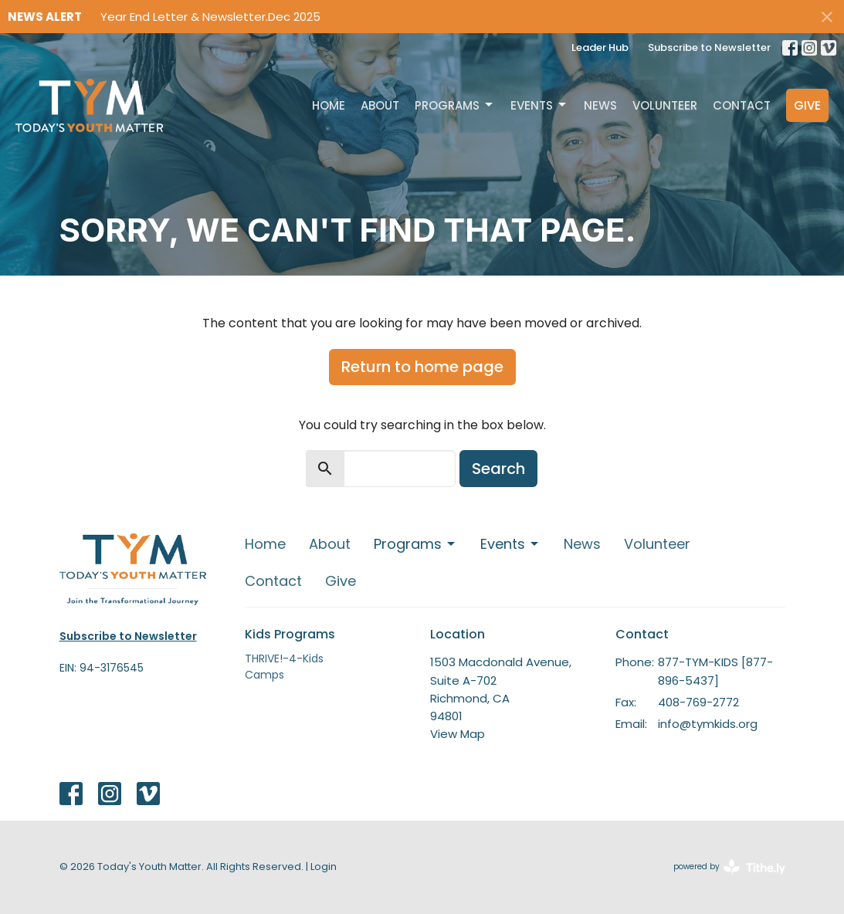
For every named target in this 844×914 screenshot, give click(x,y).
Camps (264, 674)
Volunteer (664, 105)
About (380, 105)
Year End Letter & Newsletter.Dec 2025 (210, 16)
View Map (457, 734)
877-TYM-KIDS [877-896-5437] (715, 671)
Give (807, 105)
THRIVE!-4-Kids (284, 658)
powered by (729, 867)
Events (539, 105)
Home (328, 105)
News (600, 105)
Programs (455, 105)
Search (498, 468)
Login (323, 866)
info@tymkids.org (708, 724)
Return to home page (422, 366)
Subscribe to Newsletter (709, 47)
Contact (742, 105)
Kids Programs (290, 634)
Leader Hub (600, 47)
